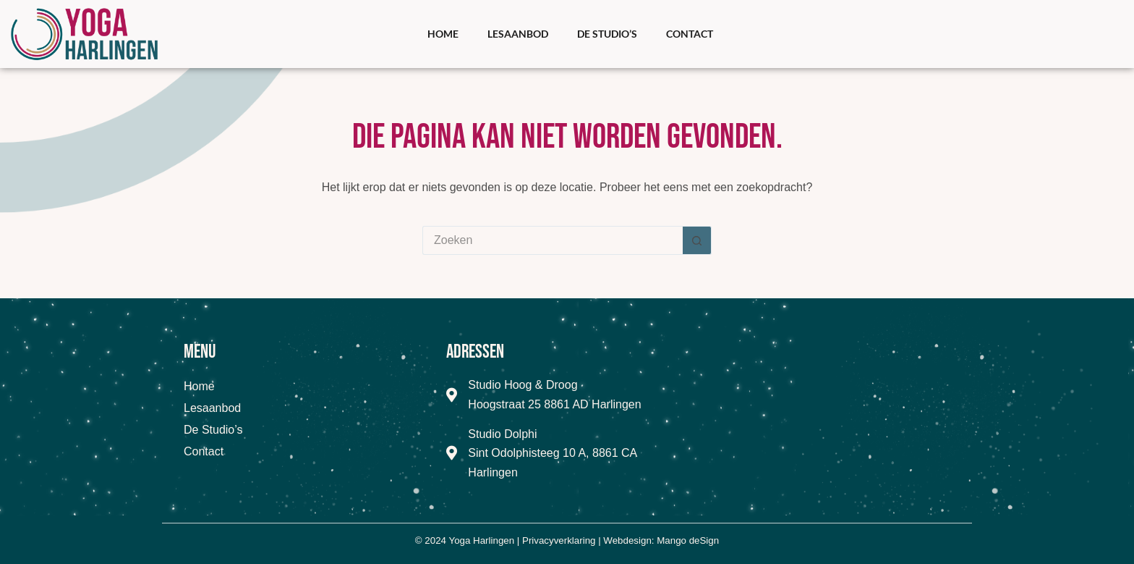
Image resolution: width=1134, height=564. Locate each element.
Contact (689, 34)
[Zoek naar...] (552, 240)
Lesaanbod (517, 34)
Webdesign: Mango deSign (661, 540)
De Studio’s (607, 34)
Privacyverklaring (558, 540)
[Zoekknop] (697, 240)
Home (443, 34)
